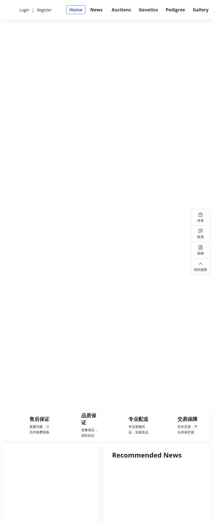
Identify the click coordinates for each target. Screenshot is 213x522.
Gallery (201, 10)
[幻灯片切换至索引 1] (101, 389)
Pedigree (175, 10)
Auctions (121, 10)
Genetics (148, 10)
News (96, 10)
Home (75, 10)
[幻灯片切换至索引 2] (112, 389)
